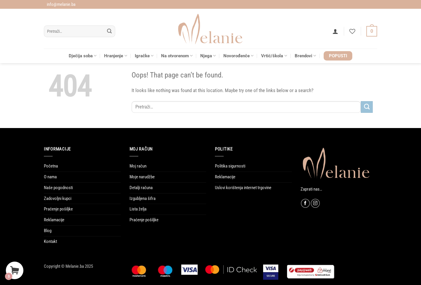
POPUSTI (338, 55)
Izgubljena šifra (143, 198)
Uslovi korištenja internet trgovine (243, 187)
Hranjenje (115, 55)
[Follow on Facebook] (305, 203)
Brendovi (305, 55)
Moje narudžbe (142, 176)
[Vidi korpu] (371, 31)
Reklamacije (54, 219)
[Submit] (109, 31)
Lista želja (138, 209)
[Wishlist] (352, 31)
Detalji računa (141, 187)
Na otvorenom (177, 55)
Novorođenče (238, 55)
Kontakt (50, 241)
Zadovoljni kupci (57, 198)
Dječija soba (82, 55)
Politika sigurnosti (230, 166)
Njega (208, 55)
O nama (50, 176)
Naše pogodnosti (58, 187)
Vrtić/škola (274, 55)
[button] (335, 31)
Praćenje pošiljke (58, 209)
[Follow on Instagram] (315, 203)
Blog (47, 230)
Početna (51, 166)
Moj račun (138, 166)
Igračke (144, 55)
